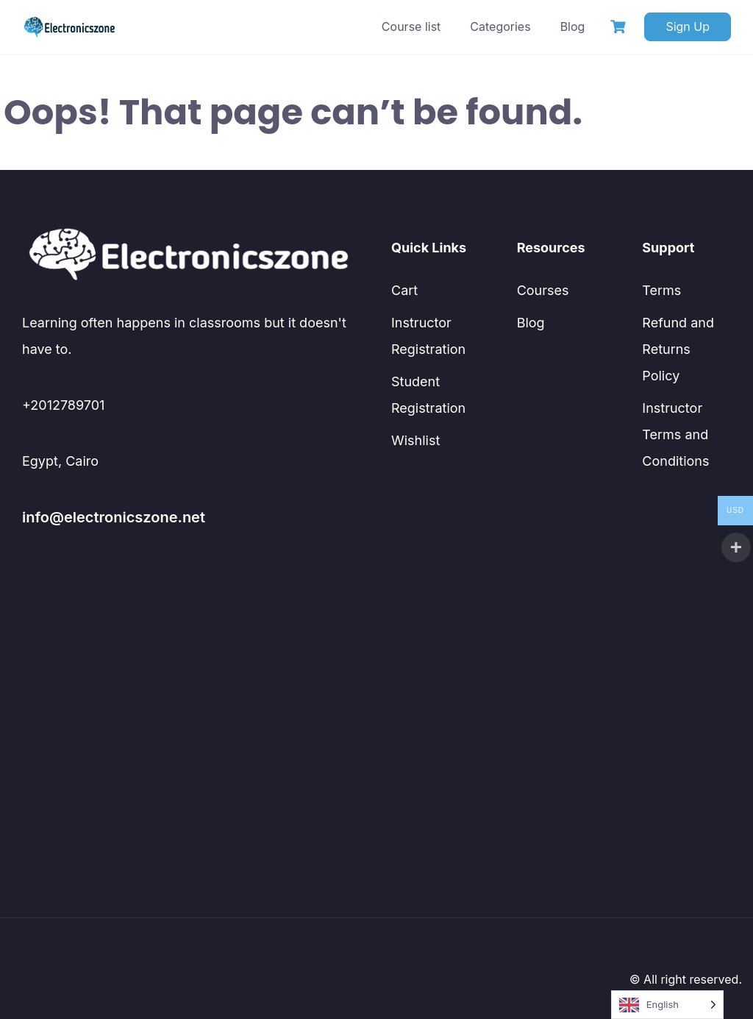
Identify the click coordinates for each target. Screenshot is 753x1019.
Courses (543, 290)
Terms (661, 290)
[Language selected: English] (667, 1004)
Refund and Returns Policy (678, 349)
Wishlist (415, 440)
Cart (404, 290)
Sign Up (687, 26)
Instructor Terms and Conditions (675, 434)
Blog (572, 26)
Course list (411, 26)
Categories (500, 26)
